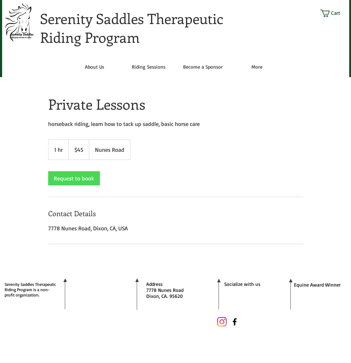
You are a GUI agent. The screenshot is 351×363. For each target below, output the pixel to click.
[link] (74, 178)
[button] (335, 13)
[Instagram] (222, 322)
